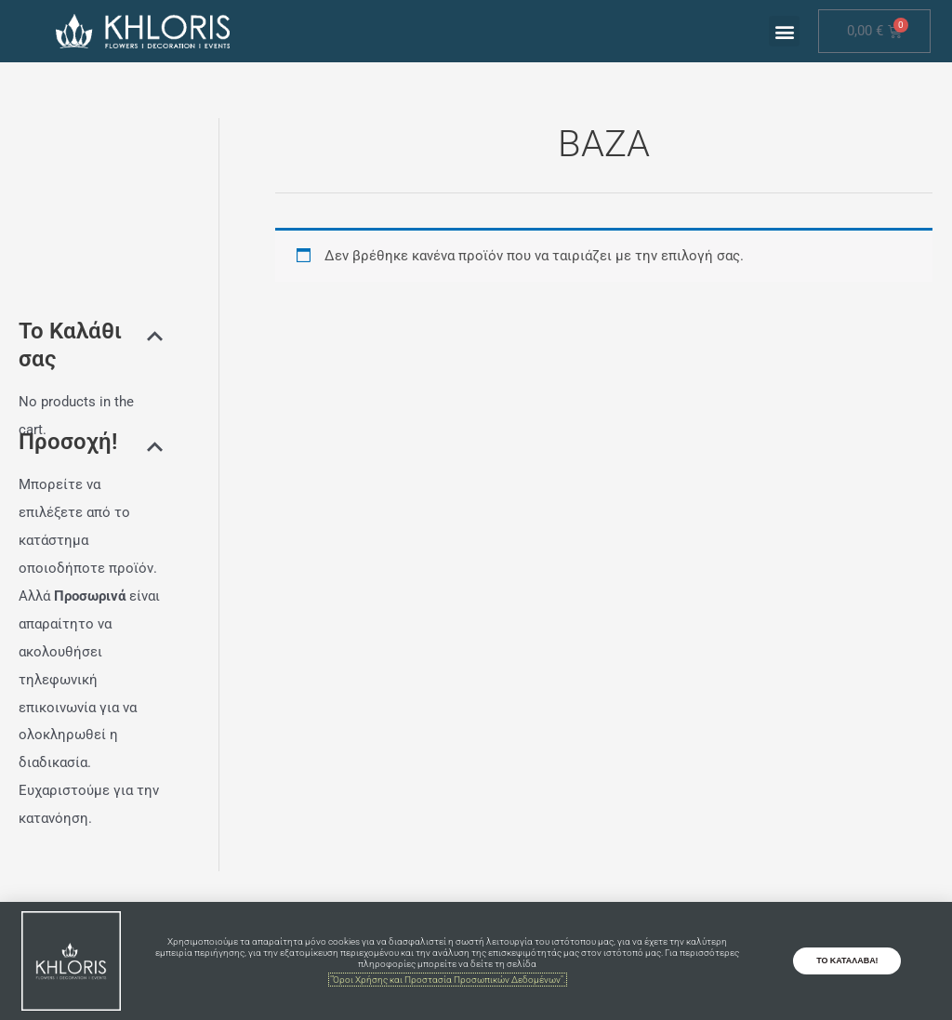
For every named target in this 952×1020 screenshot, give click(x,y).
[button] (784, 31)
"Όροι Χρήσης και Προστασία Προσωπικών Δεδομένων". (447, 979)
